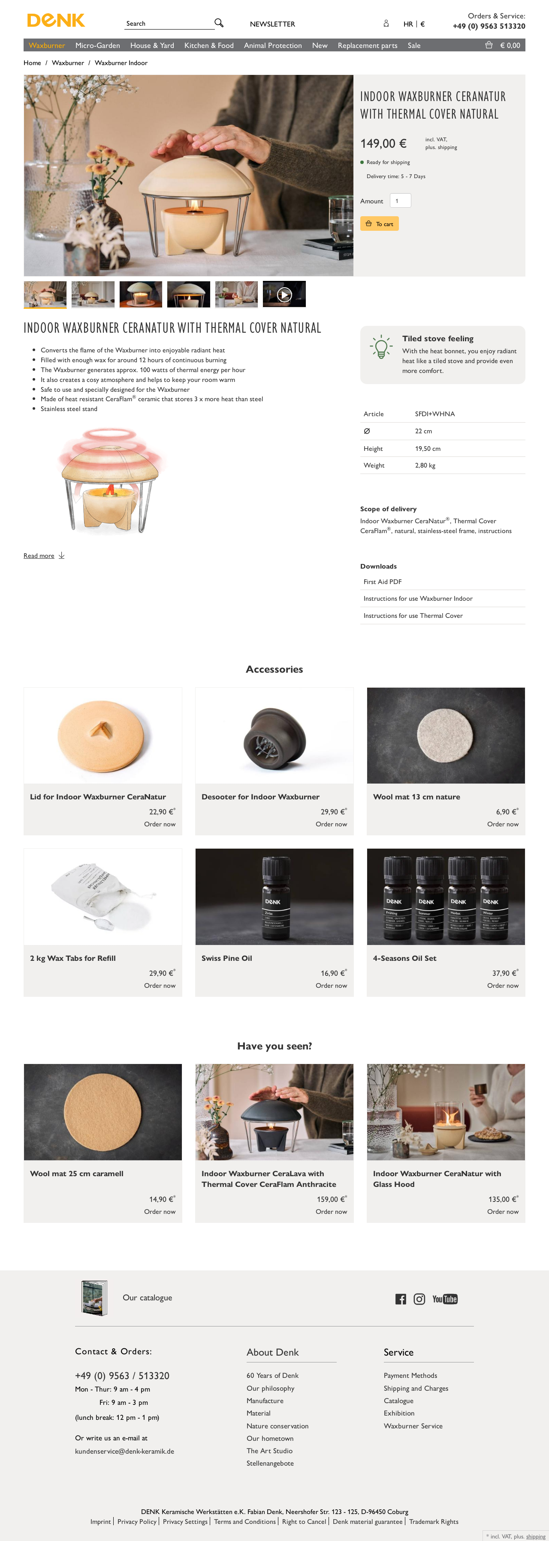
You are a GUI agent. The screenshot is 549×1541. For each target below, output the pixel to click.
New (320, 44)
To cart (379, 223)
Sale (414, 44)
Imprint (100, 1521)
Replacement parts (368, 44)
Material (259, 1412)
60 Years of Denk (273, 1375)
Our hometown (270, 1438)
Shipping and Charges (416, 1388)
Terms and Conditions (245, 1521)
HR (414, 23)
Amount (371, 201)
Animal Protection (273, 44)
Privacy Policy (137, 1521)
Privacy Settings (185, 1521)
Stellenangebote (270, 1463)
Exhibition (399, 1412)
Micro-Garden (97, 44)
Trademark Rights (434, 1521)
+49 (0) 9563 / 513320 (122, 1375)
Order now (160, 824)
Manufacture (265, 1400)
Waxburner (47, 44)
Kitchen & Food (209, 44)
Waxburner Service (413, 1425)
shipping (447, 147)
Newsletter (272, 23)
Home (32, 62)
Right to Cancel (304, 1521)
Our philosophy (270, 1388)
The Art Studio (270, 1450)
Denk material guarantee (368, 1521)
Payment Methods (410, 1375)
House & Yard (152, 44)
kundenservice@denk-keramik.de (124, 1451)
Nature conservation (278, 1425)
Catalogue (398, 1400)
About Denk (273, 1351)
